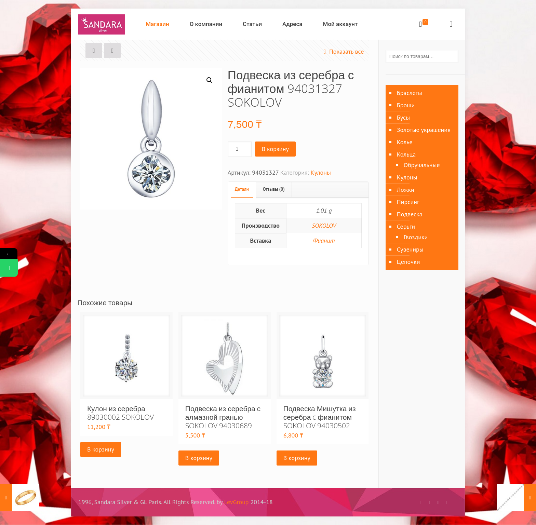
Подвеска (410, 214)
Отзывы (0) (274, 189)
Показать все (342, 51)
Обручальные (422, 165)
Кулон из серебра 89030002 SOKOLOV (120, 413)
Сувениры (410, 249)
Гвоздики (416, 237)
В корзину (275, 149)
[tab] (242, 189)
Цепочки (408, 262)
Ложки (405, 189)
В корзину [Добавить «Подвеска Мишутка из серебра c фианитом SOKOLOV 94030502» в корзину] (296, 458)
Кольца (406, 154)
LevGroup (236, 502)
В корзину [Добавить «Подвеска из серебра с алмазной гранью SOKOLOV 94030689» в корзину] (198, 458)
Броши (406, 105)
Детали (242, 189)
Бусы (403, 117)
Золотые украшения (424, 130)
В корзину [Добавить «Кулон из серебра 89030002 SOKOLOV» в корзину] (100, 449)
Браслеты (409, 93)
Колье (405, 142)
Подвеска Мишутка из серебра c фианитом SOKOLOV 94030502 (319, 417)
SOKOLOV (324, 225)
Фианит (324, 240)
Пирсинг (408, 202)
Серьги (406, 226)
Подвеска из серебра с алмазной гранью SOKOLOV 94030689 (223, 417)
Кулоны (320, 172)
